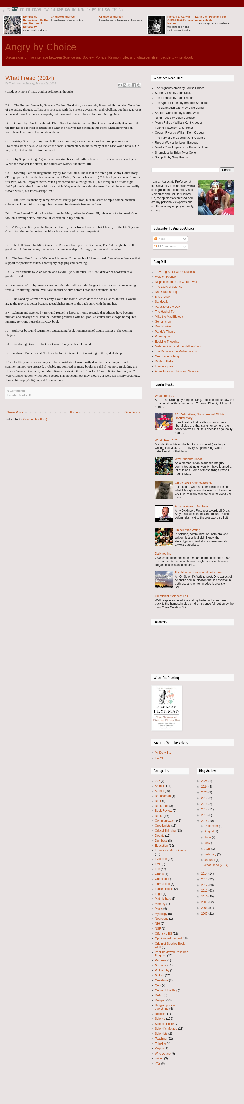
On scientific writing (187, 530)
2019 (204, 798)
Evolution (161, 859)
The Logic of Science (168, 286)
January (210, 860)
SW (107, 10)
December (211, 826)
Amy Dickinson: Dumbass (191, 506)
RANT (159, 995)
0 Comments (16, 391)
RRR (100, 10)
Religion (160, 1000)
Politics (159, 975)
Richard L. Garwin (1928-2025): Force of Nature (180, 20)
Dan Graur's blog (166, 292)
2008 (204, 908)
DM (53, 10)
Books (22, 395)
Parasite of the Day (167, 306)
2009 (204, 902)
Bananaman (163, 796)
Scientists (161, 1033)
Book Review (163, 810)
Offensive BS (163, 933)
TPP (114, 10)
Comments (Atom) (35, 419)
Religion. (160, 1013)
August (209, 831)
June (208, 837)
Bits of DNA (162, 296)
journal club (162, 884)
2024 (204, 786)
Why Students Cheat (188, 459)
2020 (204, 792)
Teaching (161, 1038)
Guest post (162, 879)
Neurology (161, 918)
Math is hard (163, 898)
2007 (204, 913)
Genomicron (163, 321)
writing (159, 1058)
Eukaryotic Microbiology (170, 850)
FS (8, 10)
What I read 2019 (166, 396)
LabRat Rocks (164, 889)
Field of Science (165, 276)
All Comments (165, 246)
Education (161, 845)
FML (158, 864)
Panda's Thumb (165, 331)
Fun (31, 395)
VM (121, 10)
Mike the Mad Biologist (169, 316)
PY (94, 10)
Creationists (162, 825)
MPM (81, 10)
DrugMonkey (163, 326)
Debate (159, 835)
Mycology (161, 914)
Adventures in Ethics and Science (177, 371)
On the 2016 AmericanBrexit (193, 482)
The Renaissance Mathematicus (176, 351)
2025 (204, 781)
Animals (160, 786)
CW (46, 10)
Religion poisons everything (165, 1007)
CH (28, 10)
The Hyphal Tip (165, 311)
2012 (204, 885)
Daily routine (163, 553)
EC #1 (159, 757)
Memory (160, 904)
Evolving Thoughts (167, 341)
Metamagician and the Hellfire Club (178, 346)
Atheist (159, 791)
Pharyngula (162, 336)
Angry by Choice (40, 47)
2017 (204, 809)
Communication (165, 820)
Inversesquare (164, 366)
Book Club (161, 806)
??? (157, 781)
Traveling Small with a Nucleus (175, 272)
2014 (204, 873)
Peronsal (160, 960)
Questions (161, 980)
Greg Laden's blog (167, 356)
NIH (157, 923)
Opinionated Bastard (168, 938)
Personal (160, 965)
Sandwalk (161, 301)
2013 (204, 879)
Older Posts (132, 412)
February (210, 854)
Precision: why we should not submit (198, 572)
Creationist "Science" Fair (171, 596)
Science (160, 1018)
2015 (204, 821)
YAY (157, 1063)
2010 (204, 896)
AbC (15, 10)
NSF (158, 928)
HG (74, 10)
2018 (204, 804)
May (207, 843)
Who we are (163, 1053)
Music (159, 908)
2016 (204, 815)
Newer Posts (15, 412)
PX (88, 10)
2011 (204, 890)
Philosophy (162, 970)
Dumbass (161, 840)
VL (39, 10)
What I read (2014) (29, 78)
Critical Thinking (165, 830)
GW (67, 10)
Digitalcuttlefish (165, 361)
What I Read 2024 (167, 440)
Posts (159, 239)
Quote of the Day (166, 990)
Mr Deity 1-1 (163, 752)
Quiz (158, 985)
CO (34, 10)
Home (74, 412)
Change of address (63, 16)
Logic (158, 894)
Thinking (160, 1043)
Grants (159, 874)
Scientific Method (166, 1028)
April (207, 848)
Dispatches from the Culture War (176, 282)
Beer (158, 801)
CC (22, 10)
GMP (60, 10)
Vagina (159, 1048)
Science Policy (164, 1023)
